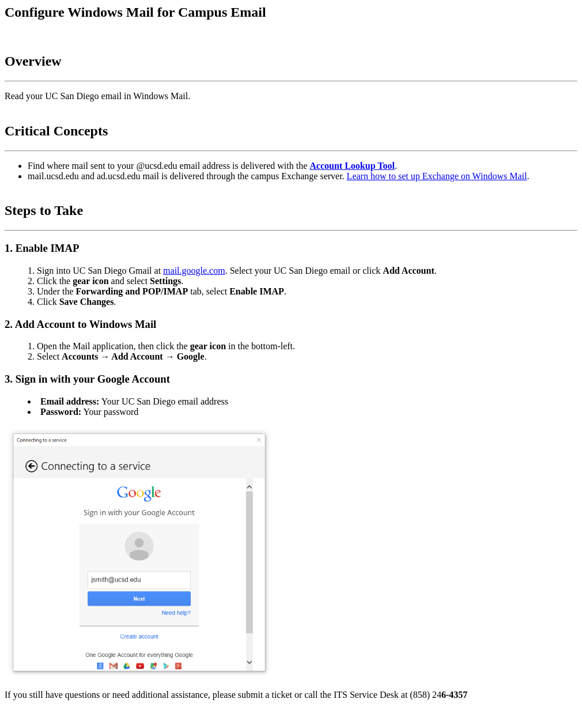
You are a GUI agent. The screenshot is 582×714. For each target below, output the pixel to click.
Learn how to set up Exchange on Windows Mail (437, 176)
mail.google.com (194, 270)
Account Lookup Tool (352, 166)
